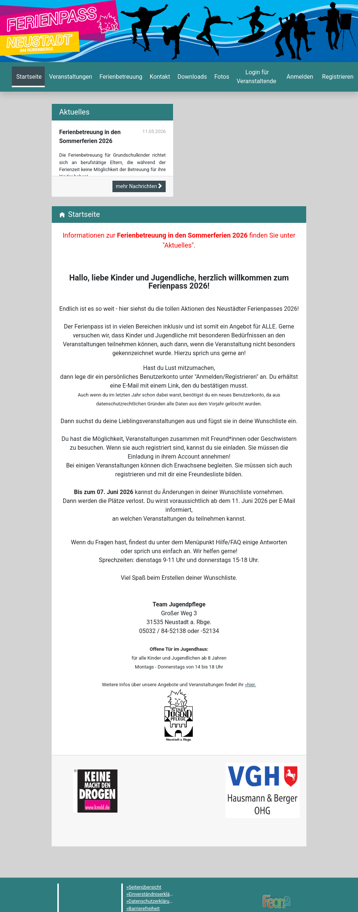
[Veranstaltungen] (70, 77)
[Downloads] (191, 77)
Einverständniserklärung (154, 894)
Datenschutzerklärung (152, 901)
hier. (251, 684)
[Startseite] (28, 77)
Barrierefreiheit (144, 908)
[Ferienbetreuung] (120, 77)
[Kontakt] (159, 77)
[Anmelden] (256, 77)
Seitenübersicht (145, 887)
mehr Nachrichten (139, 186)
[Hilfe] (221, 77)
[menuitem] (28, 77)
